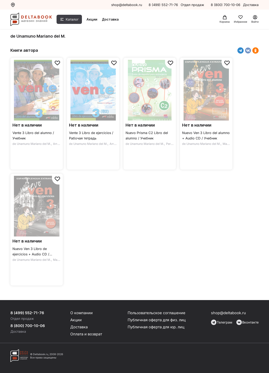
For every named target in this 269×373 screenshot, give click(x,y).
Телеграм (221, 322)
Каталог (72, 19)
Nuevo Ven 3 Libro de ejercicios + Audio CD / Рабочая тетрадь (30, 252)
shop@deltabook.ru (126, 5)
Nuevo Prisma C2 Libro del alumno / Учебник (147, 135)
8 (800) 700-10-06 (226, 5)
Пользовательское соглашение (156, 313)
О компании (81, 313)
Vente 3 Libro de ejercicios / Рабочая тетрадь (91, 135)
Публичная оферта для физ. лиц (157, 320)
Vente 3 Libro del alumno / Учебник (33, 135)
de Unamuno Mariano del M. (31, 143)
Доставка (110, 19)
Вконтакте (247, 322)
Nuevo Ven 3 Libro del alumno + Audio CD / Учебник (206, 135)
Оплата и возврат (86, 334)
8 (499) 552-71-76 (163, 5)
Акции (91, 19)
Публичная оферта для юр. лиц (156, 327)
